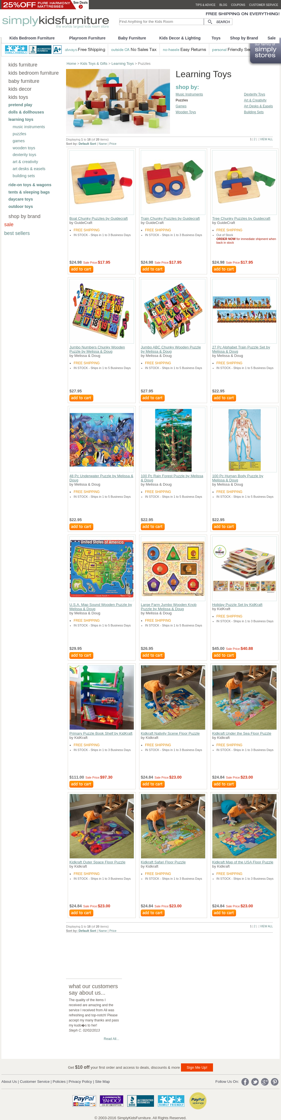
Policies (59, 1081)
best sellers (17, 233)
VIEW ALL (266, 139)
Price (112, 143)
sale (8, 224)
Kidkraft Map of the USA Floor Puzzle (242, 862)
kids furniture (22, 65)
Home (71, 63)
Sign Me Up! (197, 1067)
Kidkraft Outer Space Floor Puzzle (97, 862)
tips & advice (206, 4)
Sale (272, 38)
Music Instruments (189, 94)
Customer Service (35, 1081)
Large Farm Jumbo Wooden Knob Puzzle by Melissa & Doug (168, 607)
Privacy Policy (80, 1081)
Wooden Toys (186, 112)
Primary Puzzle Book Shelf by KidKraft (100, 733)
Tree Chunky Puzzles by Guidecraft (241, 218)
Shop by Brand (244, 38)
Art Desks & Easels (258, 106)
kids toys (18, 97)
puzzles (19, 134)
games (19, 141)
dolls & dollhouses (26, 112)
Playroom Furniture (87, 38)
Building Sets (254, 112)
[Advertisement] (86, 950)
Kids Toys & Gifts (93, 63)
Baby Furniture (132, 38)
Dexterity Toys (254, 94)
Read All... (111, 1039)
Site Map (102, 1081)
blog (223, 4)
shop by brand (24, 216)
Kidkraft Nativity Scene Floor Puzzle (170, 733)
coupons (238, 4)
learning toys (20, 119)
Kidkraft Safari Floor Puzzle (163, 862)
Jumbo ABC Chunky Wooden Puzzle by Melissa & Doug (171, 349)
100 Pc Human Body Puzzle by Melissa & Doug (237, 478)
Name (103, 143)
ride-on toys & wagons (29, 185)
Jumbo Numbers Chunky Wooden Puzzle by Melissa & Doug (97, 349)
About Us (9, 1081)
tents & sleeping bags (29, 192)
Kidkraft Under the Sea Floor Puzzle (241, 733)
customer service (263, 4)
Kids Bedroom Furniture (32, 38)
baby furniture (23, 81)
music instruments (29, 127)
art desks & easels (29, 168)
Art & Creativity (255, 100)
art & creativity (25, 161)
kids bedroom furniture (33, 73)
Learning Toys (123, 63)
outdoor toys (20, 206)
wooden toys (24, 148)
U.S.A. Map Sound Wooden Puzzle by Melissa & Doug (100, 607)
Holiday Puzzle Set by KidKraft (237, 605)
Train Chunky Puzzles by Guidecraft (170, 218)
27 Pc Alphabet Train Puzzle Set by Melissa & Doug (241, 349)
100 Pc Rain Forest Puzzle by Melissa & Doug (172, 478)
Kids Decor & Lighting (180, 38)
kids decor (19, 89)
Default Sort (87, 143)
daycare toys (20, 199)
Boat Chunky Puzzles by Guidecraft (98, 218)
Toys (216, 38)
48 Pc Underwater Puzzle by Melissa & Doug (101, 478)
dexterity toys (24, 154)
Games (181, 106)
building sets (24, 176)
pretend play (20, 105)
